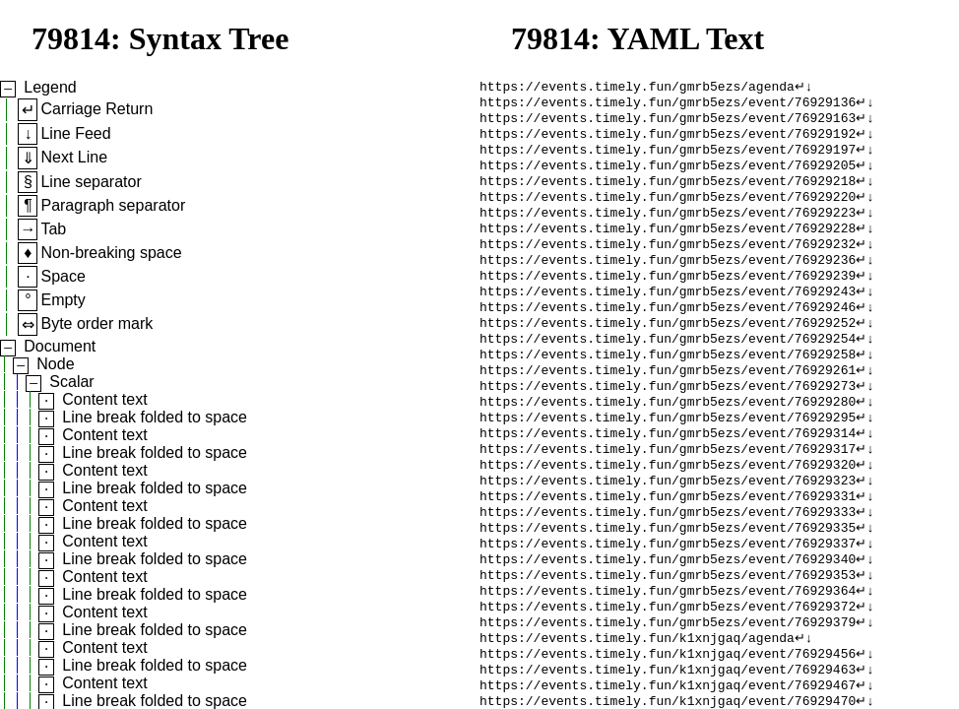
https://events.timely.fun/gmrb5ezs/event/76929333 (668, 566)
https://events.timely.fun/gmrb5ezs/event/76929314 (668, 477)
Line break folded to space (154, 417)
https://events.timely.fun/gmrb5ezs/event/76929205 (668, 176)
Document (60, 346)
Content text (104, 399)
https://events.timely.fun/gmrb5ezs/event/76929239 (668, 300)
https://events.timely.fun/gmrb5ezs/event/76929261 (668, 407)
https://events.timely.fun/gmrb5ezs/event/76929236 (668, 282)
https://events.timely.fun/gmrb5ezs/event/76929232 (668, 265)
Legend (50, 87)
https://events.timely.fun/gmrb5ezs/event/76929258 (668, 389)
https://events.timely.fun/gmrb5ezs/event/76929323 (668, 531)
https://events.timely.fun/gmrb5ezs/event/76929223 (668, 229)
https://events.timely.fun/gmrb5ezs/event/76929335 (668, 584)
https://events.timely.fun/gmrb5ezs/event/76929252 (668, 353)
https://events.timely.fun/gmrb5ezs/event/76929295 (668, 460)
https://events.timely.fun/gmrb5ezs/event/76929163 (668, 123)
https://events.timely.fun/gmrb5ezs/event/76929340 (668, 619)
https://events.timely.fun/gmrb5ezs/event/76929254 (668, 371)
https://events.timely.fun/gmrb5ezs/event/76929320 (668, 513)
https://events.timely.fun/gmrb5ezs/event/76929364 (668, 655)
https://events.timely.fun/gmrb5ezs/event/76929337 (668, 602)
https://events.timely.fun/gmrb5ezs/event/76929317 (668, 495)
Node (55, 363)
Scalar (71, 381)
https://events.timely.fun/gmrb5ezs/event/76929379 (668, 690)
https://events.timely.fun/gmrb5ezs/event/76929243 (668, 318)
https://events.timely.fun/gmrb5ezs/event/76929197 (668, 158)
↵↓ (804, 88)
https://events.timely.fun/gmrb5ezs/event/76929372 (668, 672)
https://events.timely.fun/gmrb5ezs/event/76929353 (668, 637)
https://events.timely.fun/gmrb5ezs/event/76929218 (668, 194)
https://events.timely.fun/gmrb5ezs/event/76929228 (668, 247)
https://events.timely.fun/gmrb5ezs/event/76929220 (668, 212)
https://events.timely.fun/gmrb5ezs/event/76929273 (668, 424)
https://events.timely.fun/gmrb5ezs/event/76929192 (668, 141)
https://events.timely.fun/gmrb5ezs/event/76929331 (668, 548)
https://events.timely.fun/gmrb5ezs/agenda (637, 88)
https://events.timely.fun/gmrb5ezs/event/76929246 (668, 336)
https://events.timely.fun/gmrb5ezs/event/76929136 (668, 105)
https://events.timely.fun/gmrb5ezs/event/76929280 (668, 442)
